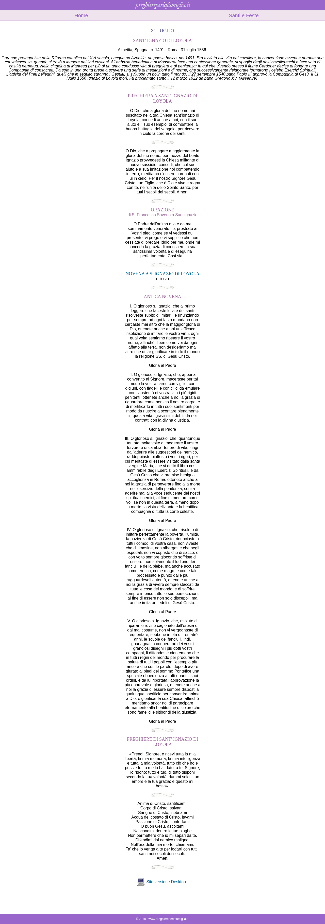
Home (81, 15)
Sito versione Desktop (166, 882)
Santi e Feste (244, 15)
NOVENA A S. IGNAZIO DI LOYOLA (163, 273)
